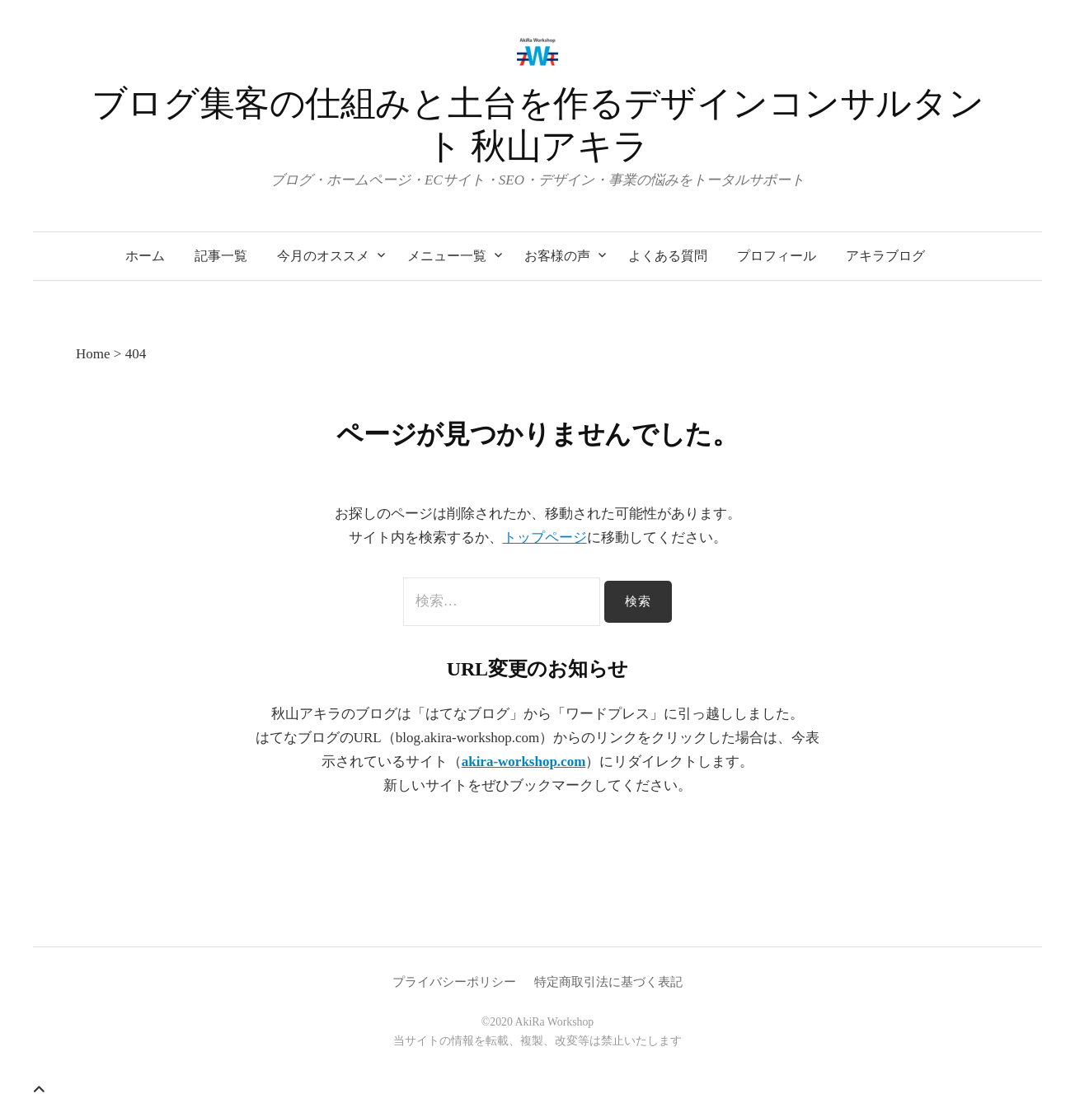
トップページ (545, 537)
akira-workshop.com (524, 761)
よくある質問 (667, 256)
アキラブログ (885, 256)
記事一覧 (221, 256)
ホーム (145, 256)
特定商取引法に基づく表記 (608, 981)
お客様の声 (557, 256)
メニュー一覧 (446, 256)
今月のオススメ (323, 256)
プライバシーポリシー (454, 981)
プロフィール (776, 256)
